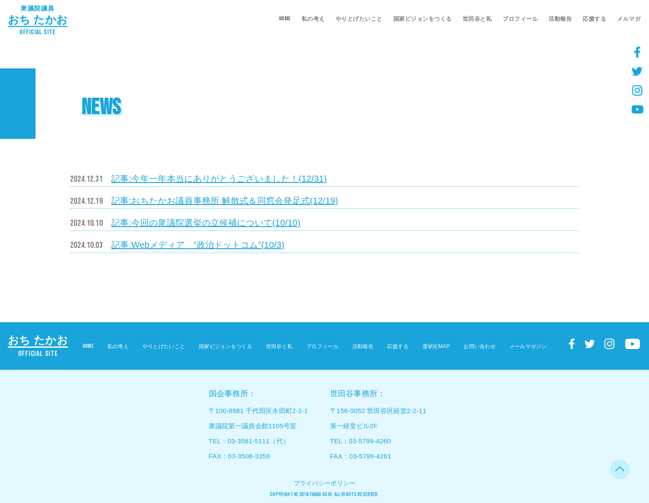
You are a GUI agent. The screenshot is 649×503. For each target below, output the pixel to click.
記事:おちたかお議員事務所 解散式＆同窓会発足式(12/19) (224, 200)
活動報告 (560, 19)
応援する (594, 19)
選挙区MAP (436, 346)
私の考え (313, 19)
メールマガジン (528, 346)
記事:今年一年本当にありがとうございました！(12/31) (219, 178)
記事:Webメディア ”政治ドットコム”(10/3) (198, 245)
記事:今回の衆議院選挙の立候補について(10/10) (206, 222)
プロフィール (520, 19)
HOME (285, 18)
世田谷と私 (477, 19)
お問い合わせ (480, 346)
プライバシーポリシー (325, 483)
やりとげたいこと (359, 19)
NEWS (100, 107)
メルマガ (628, 19)
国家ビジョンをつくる (422, 19)
